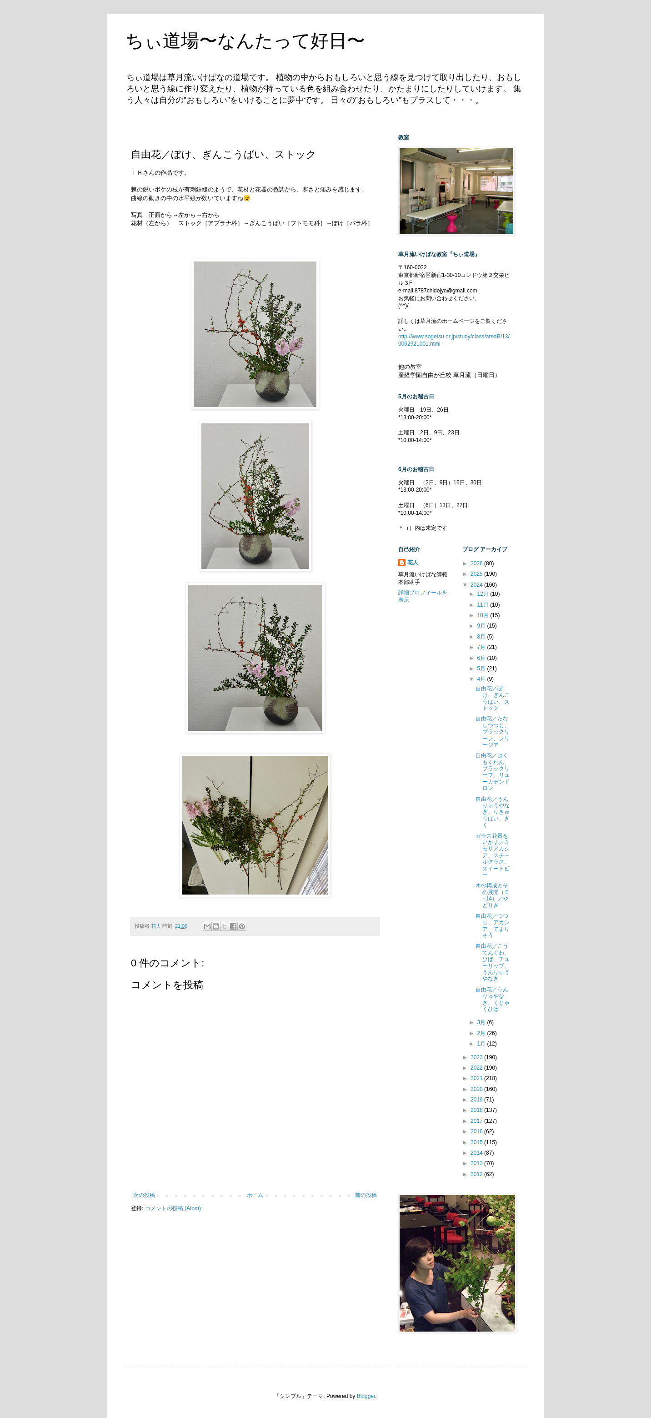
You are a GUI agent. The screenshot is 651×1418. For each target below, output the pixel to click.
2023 (477, 1057)
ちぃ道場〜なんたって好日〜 (245, 40)
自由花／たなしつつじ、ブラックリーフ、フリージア (493, 731)
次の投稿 (144, 1195)
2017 (477, 1121)
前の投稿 (366, 1195)
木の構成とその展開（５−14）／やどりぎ (493, 895)
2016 (477, 1131)
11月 (483, 605)
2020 (477, 1089)
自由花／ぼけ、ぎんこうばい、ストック (493, 698)
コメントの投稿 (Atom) (173, 1208)
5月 (482, 668)
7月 (482, 647)
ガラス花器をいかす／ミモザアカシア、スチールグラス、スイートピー (493, 855)
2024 (477, 585)
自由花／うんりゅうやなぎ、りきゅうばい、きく (493, 812)
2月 (482, 1033)
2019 (477, 1099)
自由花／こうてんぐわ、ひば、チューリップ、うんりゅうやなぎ (493, 962)
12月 (483, 594)
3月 (482, 1022)
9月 (482, 626)
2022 (477, 1068)
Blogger (366, 1396)
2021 (477, 1078)
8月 (482, 637)
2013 (477, 1163)
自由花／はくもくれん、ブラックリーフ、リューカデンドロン (493, 771)
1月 (482, 1044)
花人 (412, 562)
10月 (483, 615)
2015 (477, 1142)
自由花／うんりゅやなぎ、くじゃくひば (493, 999)
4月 (482, 679)
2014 (477, 1153)
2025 (477, 574)
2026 (477, 563)
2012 (477, 1174)
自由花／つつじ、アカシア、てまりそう (493, 926)
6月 (482, 658)
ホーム (255, 1195)
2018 (477, 1110)
